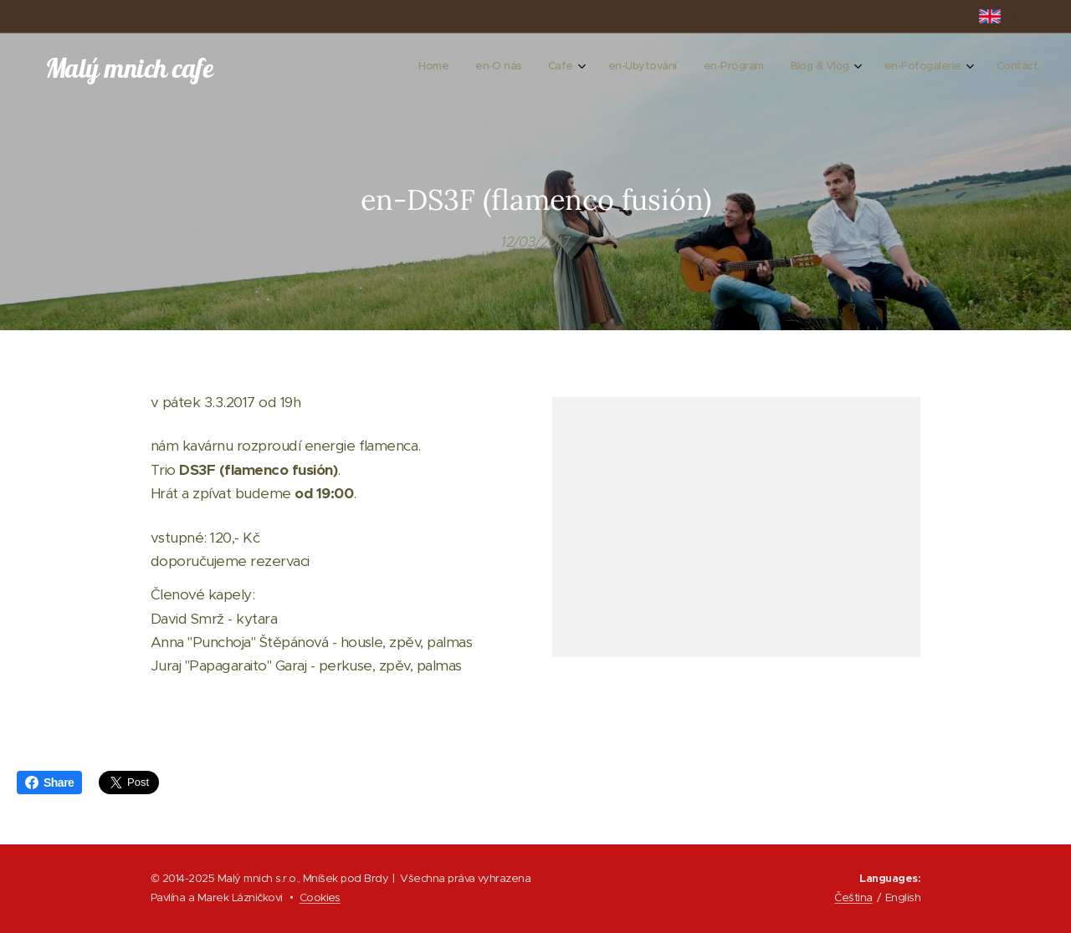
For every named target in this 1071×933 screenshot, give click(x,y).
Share (49, 782)
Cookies (320, 897)
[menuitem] (829, 68)
